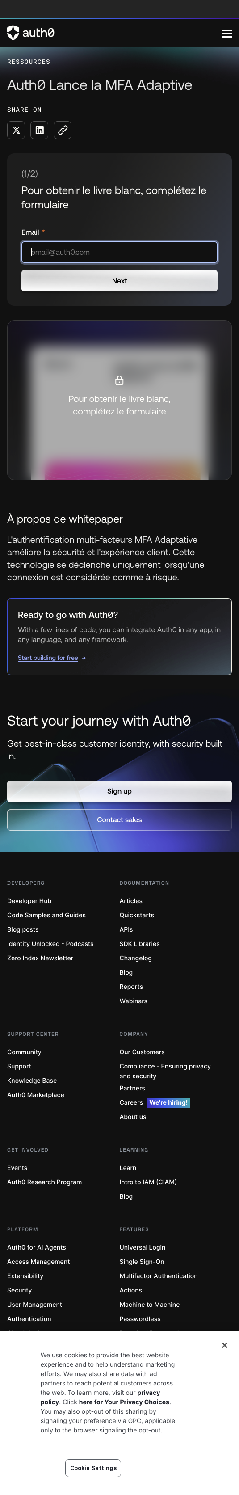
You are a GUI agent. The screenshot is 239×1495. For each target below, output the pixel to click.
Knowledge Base (32, 1081)
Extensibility (25, 1276)
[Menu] (227, 33)
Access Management (38, 1262)
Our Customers (142, 1052)
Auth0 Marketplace (35, 1095)
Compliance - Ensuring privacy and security (165, 1071)
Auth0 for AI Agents (36, 1247)
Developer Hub (29, 901)
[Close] (225, 1345)
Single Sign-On (142, 1262)
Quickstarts (137, 915)
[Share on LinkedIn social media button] (39, 130)
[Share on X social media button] (16, 130)
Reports (131, 987)
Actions (131, 1290)
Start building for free (48, 657)
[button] (119, 791)
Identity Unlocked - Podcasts (50, 944)
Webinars (134, 1001)
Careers (155, 1103)
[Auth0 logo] (114, 33)
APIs (126, 929)
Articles (131, 901)
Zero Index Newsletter (40, 958)
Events (17, 1168)
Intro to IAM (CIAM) (148, 1182)
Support (19, 1066)
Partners (132, 1088)
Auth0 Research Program (44, 1182)
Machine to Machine (150, 1305)
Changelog (136, 958)
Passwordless (140, 1319)
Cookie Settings (93, 1468)
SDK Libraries (140, 944)
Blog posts (23, 929)
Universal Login (143, 1247)
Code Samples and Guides (46, 915)
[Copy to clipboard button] (62, 130)
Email (31, 232)
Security (19, 1290)
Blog (126, 972)
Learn (128, 1168)
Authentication (29, 1319)
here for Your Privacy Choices (124, 1402)
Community (24, 1052)
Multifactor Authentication (159, 1276)
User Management (34, 1305)
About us (133, 1117)
